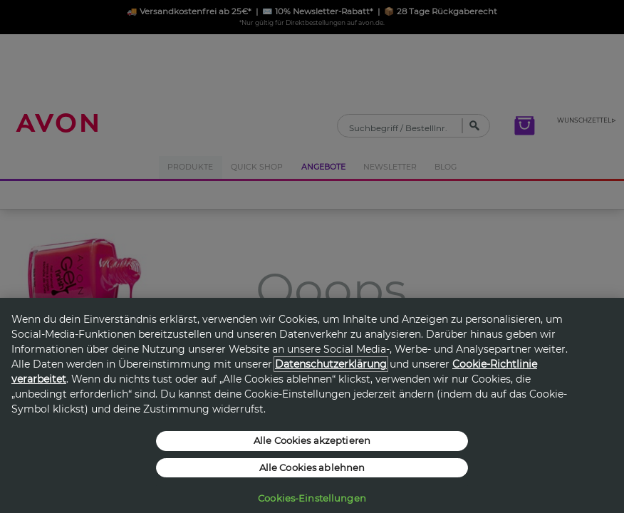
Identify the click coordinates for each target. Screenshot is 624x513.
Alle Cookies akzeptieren (312, 440)
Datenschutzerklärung (331, 364)
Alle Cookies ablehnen (312, 467)
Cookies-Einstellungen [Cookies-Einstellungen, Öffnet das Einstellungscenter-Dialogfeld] (312, 498)
